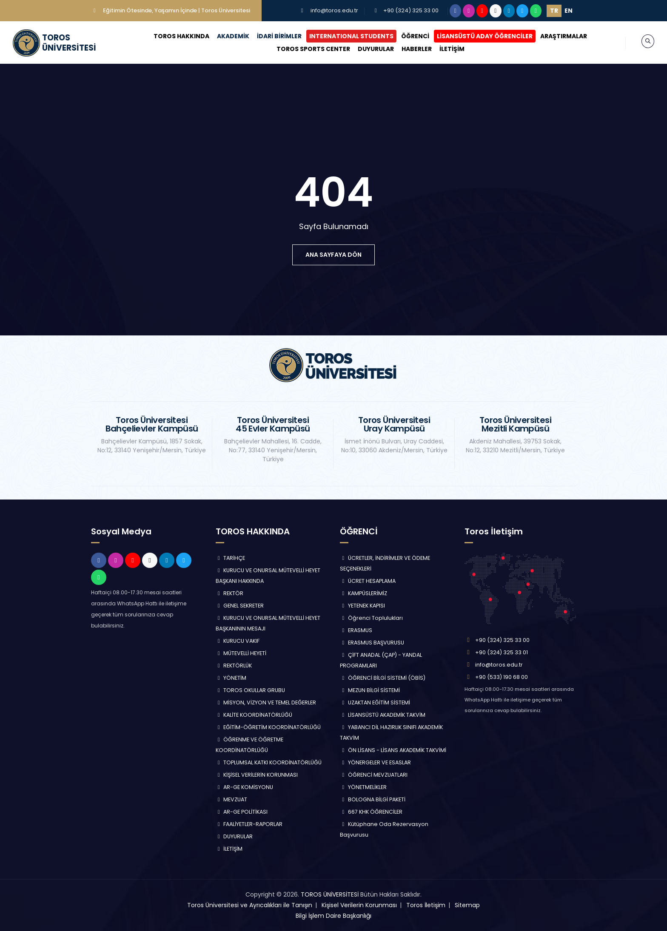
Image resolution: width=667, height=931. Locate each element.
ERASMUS (356, 630)
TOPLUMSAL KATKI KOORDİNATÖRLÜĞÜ (269, 762)
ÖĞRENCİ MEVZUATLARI (374, 774)
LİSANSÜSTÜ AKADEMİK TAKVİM (382, 714)
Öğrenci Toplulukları (371, 618)
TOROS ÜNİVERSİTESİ (330, 894)
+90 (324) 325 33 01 (501, 652)
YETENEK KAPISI (362, 605)
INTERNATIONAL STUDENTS (344, 36)
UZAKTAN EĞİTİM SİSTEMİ (375, 702)
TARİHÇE (230, 558)
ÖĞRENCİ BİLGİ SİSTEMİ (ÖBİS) (382, 677)
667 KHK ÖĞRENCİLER (371, 811)
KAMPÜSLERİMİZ (363, 593)
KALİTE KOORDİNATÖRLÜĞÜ (254, 714)
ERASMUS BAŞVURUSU (372, 642)
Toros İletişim (425, 905)
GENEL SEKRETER (240, 605)
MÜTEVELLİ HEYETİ (241, 653)
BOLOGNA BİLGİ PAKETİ (372, 799)
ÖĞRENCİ (407, 36)
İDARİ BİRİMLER (271, 36)
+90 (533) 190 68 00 (501, 677)
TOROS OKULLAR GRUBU (250, 690)
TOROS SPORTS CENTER (305, 49)
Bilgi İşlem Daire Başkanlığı (333, 915)
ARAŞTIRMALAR (556, 36)
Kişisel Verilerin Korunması (359, 905)
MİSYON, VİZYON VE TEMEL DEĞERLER (266, 702)
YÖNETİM (231, 677)
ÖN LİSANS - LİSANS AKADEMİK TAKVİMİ (393, 750)
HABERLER (408, 49)
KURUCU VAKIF (238, 640)
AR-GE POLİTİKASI (242, 811)
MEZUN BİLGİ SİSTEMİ (370, 690)
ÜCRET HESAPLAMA (368, 581)
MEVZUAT (232, 799)
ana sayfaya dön (333, 254)
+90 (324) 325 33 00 (411, 10)
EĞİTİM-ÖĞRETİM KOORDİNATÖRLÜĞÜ (268, 727)
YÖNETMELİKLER (363, 787)
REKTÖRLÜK (234, 665)
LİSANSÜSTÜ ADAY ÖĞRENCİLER (477, 36)
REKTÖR (230, 593)
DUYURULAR (368, 49)
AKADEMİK (225, 36)
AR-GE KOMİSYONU (245, 787)
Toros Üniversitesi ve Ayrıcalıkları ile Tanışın (249, 905)
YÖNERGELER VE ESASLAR (375, 762)
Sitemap (467, 905)
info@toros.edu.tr (334, 10)
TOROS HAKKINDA (174, 36)
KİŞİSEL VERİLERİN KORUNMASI (257, 774)
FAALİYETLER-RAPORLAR (249, 824)
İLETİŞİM (443, 49)
